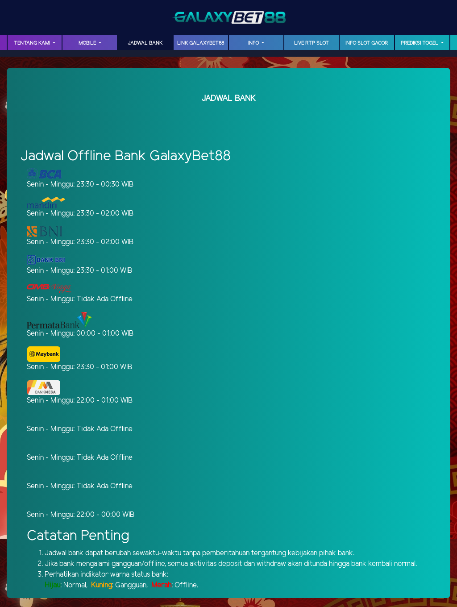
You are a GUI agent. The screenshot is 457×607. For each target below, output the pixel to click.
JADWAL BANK (145, 43)
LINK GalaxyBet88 (200, 43)
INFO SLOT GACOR (366, 43)
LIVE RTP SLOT (311, 43)
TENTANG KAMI (32, 43)
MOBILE (88, 43)
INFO (254, 43)
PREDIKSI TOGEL (420, 43)
